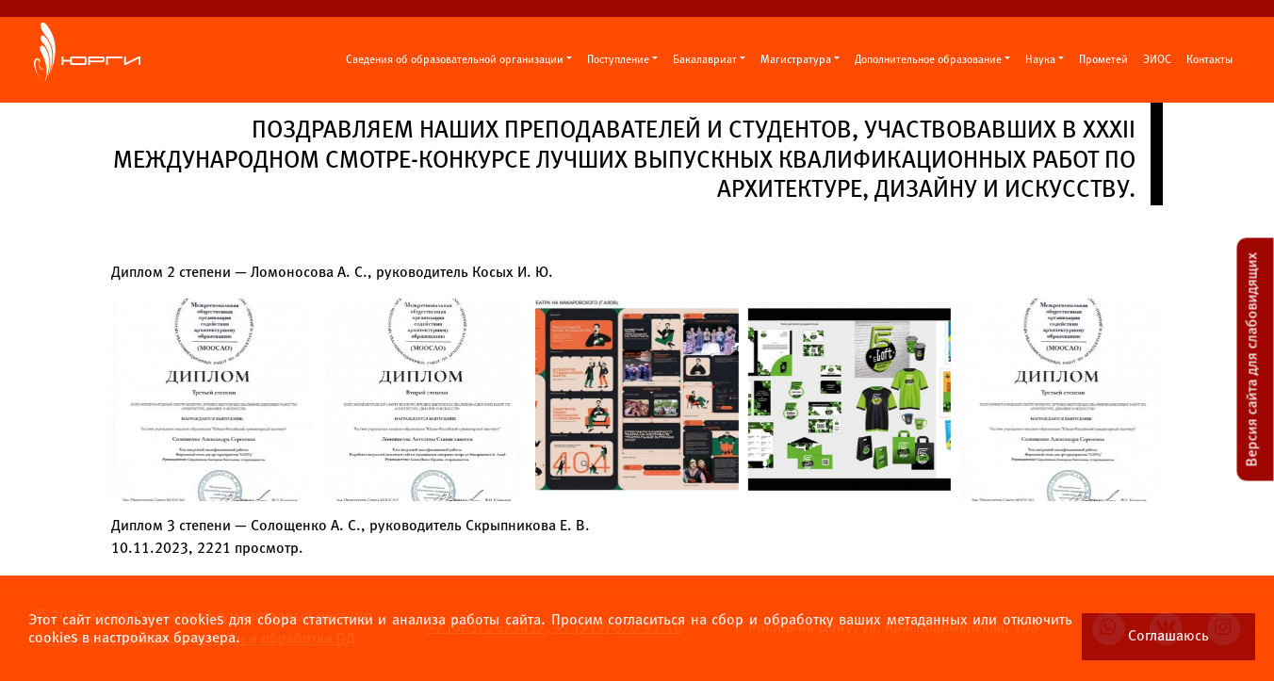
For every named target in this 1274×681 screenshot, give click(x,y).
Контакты (1209, 60)
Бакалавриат (705, 60)
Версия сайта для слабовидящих (1253, 358)
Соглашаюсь (1168, 636)
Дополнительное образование (928, 60)
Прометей (1103, 60)
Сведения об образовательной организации (455, 60)
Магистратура (795, 60)
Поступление (618, 60)
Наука (1040, 60)
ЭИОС (1157, 60)
